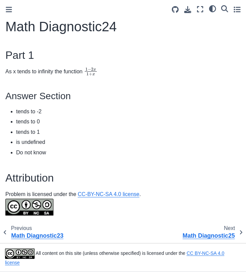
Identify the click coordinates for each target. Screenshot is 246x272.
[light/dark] (212, 8)
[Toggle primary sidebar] (9, 9)
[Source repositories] (175, 9)
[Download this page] (187, 9)
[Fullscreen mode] (200, 9)
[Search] (224, 8)
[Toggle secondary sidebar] (237, 9)
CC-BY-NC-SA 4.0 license (108, 194)
